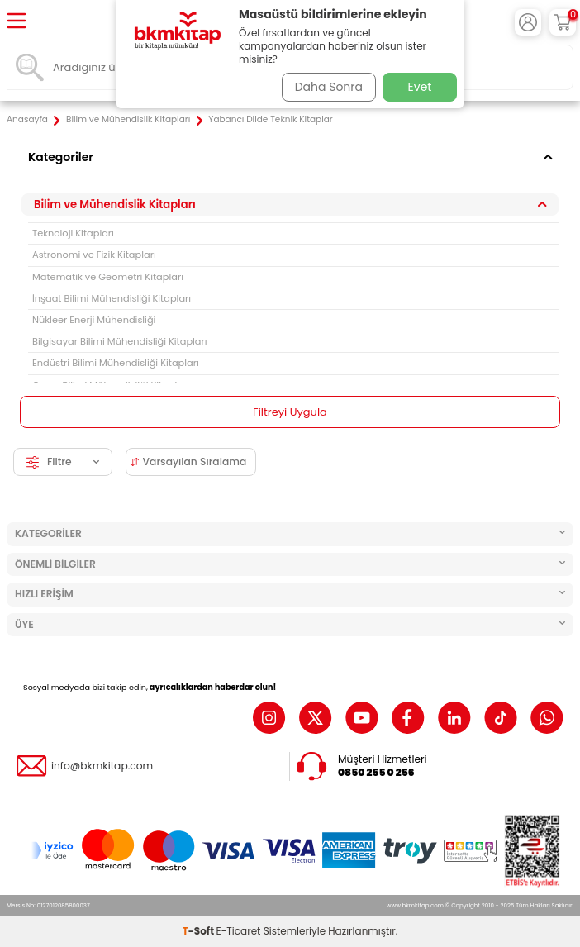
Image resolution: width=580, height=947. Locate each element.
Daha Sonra (329, 87)
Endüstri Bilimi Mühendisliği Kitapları (115, 362)
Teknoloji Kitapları (73, 233)
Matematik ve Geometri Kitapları (107, 276)
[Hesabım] (528, 22)
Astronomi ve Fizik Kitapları (94, 254)
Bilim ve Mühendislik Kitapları (128, 120)
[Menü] (16, 22)
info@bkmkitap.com (102, 766)
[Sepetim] (562, 22)
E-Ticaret (238, 931)
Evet (420, 87)
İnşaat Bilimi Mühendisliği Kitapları (111, 298)
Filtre (62, 461)
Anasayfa (27, 120)
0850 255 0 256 (376, 772)
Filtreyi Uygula (290, 412)
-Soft (199, 931)
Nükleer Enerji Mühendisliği (93, 319)
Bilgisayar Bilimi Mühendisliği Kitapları (119, 341)
